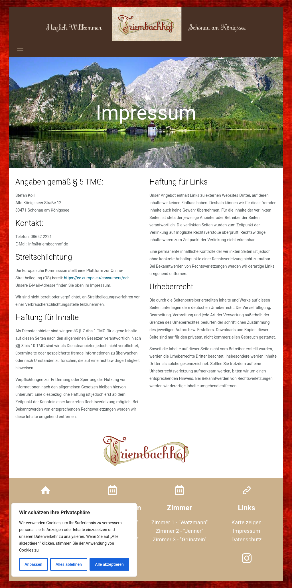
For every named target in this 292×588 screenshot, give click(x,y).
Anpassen (33, 564)
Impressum (246, 531)
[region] (74, 540)
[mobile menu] (20, 49)
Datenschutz (247, 539)
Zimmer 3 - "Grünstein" (179, 539)
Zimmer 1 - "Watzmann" (179, 522)
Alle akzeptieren (109, 564)
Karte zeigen (246, 522)
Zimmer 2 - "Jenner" (179, 531)
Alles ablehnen (69, 564)
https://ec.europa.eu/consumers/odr (96, 278)
